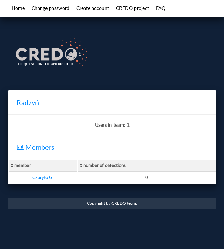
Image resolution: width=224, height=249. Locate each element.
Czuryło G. (42, 177)
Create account (92, 8)
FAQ (160, 8)
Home (18, 8)
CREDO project (132, 8)
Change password (50, 8)
